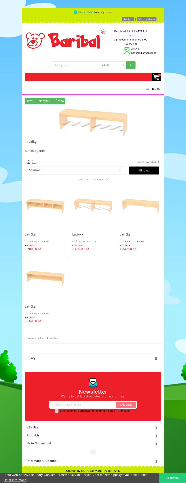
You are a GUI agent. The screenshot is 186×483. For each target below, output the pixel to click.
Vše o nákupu (146, 19)
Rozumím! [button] (173, 477)
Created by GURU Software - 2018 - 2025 (93, 470)
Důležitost (76, 170)
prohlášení (124, 410)
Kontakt (128, 19)
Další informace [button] (15, 480)
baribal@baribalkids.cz (144, 53)
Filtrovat (144, 170)
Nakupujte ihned (103, 12)
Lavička (30, 234)
